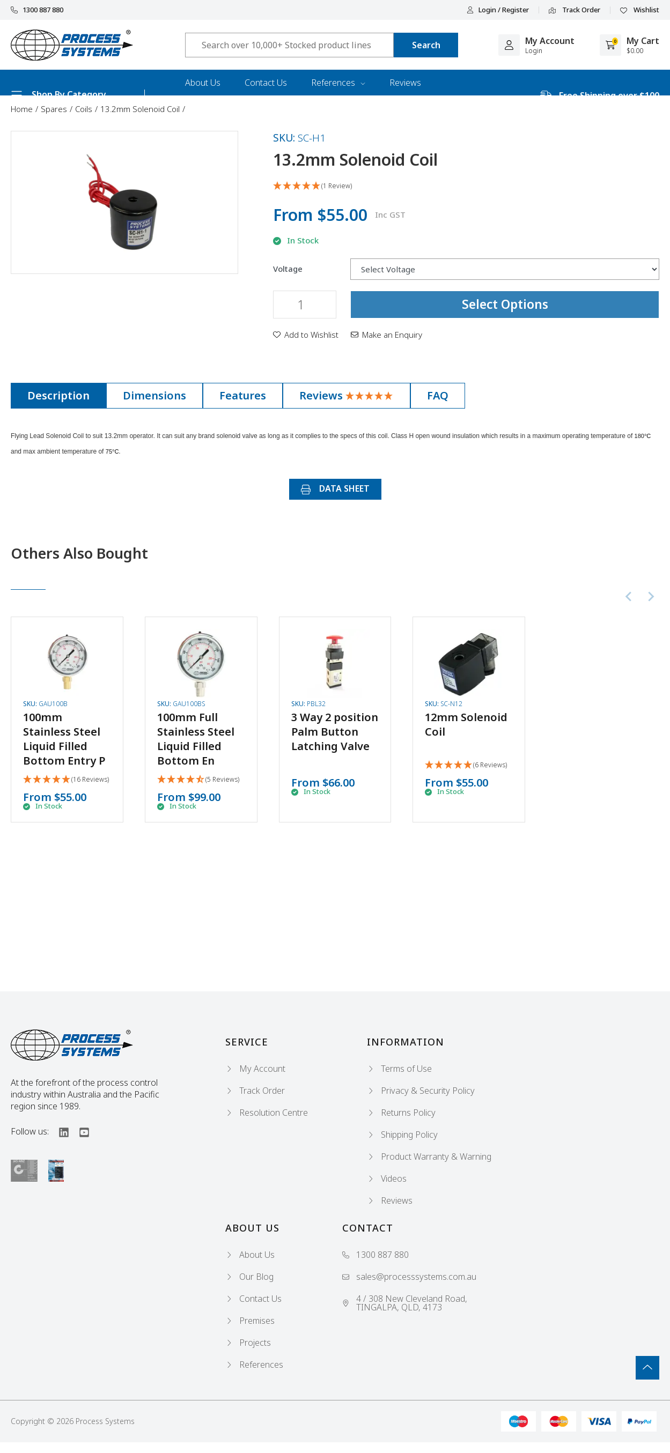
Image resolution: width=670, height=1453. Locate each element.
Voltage (288, 269)
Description (58, 395)
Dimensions (154, 395)
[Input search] (289, 45)
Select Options (505, 304)
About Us (202, 82)
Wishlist (639, 10)
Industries (204, 108)
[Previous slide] (629, 596)
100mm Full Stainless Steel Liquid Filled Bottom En (195, 739)
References (338, 82)
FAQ (437, 395)
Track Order (574, 10)
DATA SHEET (335, 488)
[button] (305, 334)
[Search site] (426, 45)
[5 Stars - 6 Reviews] (466, 765)
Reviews (405, 82)
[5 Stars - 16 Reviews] (66, 780)
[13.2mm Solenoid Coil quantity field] (304, 304)
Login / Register (498, 9)
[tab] (58, 396)
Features (242, 395)
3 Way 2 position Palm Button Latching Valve (334, 731)
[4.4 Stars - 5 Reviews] (198, 780)
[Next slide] (650, 596)
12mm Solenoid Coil (466, 724)
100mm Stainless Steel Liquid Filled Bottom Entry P (64, 739)
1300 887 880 (37, 9)
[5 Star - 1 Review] (466, 186)
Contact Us (266, 82)
